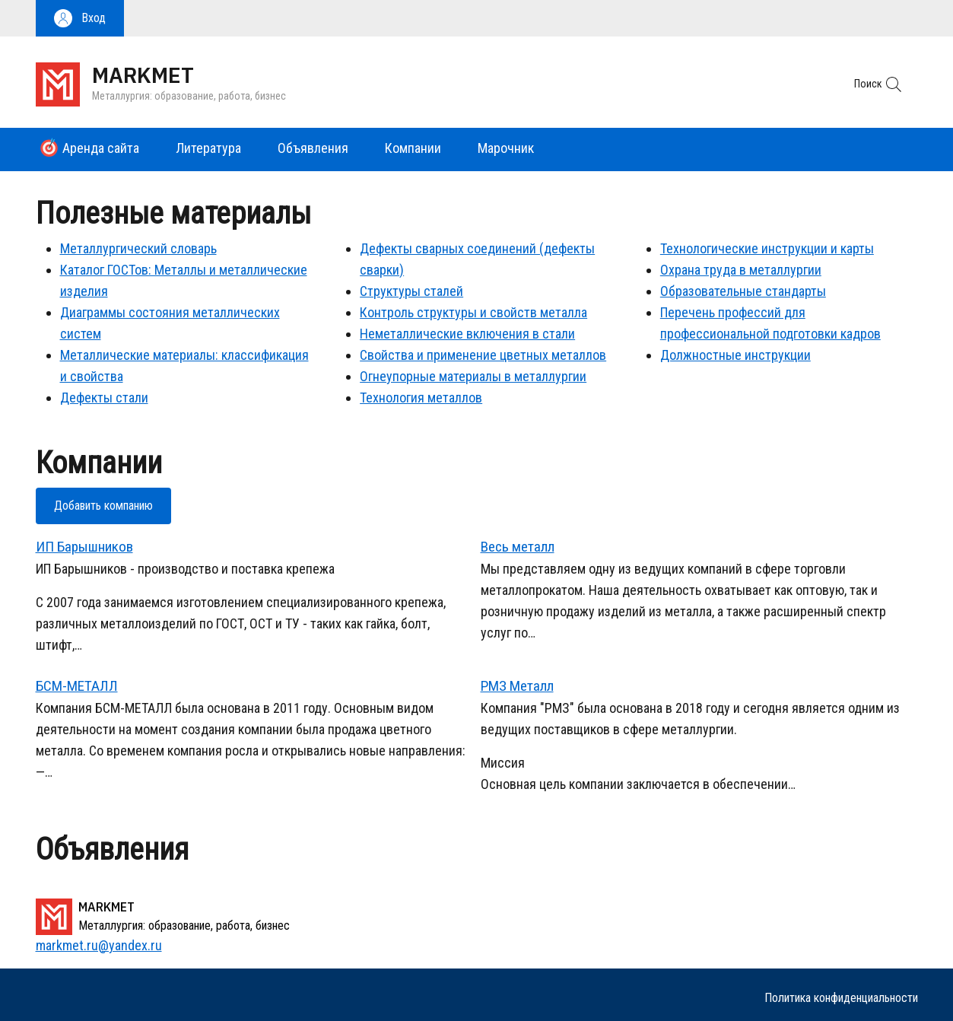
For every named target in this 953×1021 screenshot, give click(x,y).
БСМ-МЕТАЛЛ (77, 686)
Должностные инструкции (735, 355)
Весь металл (517, 546)
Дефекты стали (104, 398)
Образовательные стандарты (743, 291)
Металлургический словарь (138, 248)
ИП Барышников (84, 546)
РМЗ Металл (517, 686)
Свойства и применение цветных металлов (483, 355)
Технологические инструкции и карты (767, 248)
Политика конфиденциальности (841, 998)
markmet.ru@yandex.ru (99, 945)
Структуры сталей (411, 291)
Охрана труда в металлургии (740, 270)
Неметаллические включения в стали (467, 334)
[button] (80, 18)
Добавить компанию (103, 505)
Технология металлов (421, 398)
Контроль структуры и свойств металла (473, 312)
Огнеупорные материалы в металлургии (473, 376)
